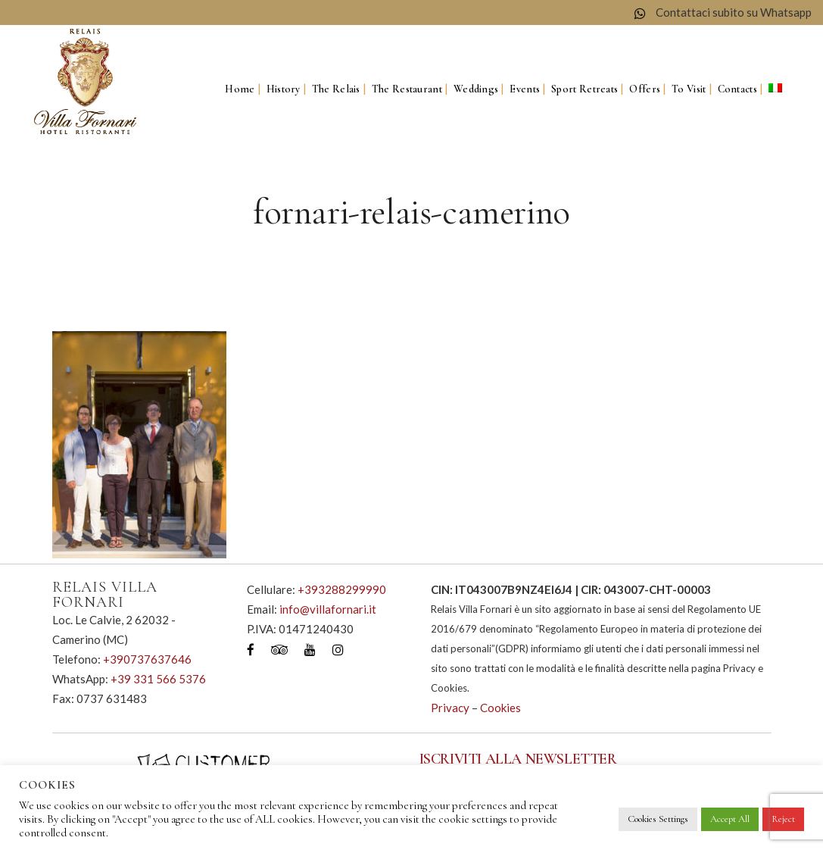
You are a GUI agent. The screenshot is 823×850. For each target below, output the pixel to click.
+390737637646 (147, 659)
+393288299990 (342, 589)
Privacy (450, 707)
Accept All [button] (730, 819)
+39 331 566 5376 (158, 679)
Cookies (500, 707)
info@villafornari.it (327, 609)
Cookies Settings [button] (658, 819)
